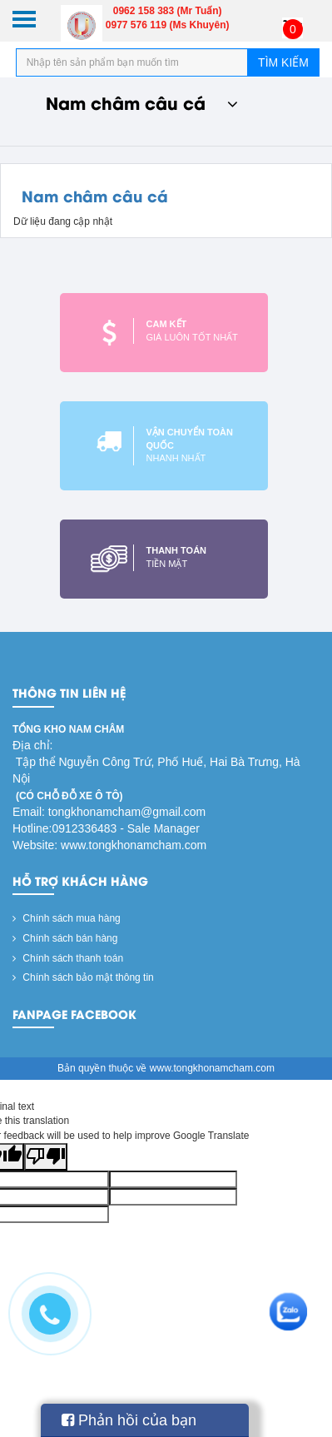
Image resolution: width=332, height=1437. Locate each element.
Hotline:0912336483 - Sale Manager (106, 828)
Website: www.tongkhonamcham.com (109, 845)
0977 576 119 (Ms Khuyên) (168, 25)
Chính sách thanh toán (67, 958)
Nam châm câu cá (142, 102)
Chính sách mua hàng (66, 918)
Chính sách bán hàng (64, 938)
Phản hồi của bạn (129, 1420)
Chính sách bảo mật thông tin (83, 977)
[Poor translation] (45, 1157)
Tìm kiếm (283, 62)
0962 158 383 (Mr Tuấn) (167, 11)
